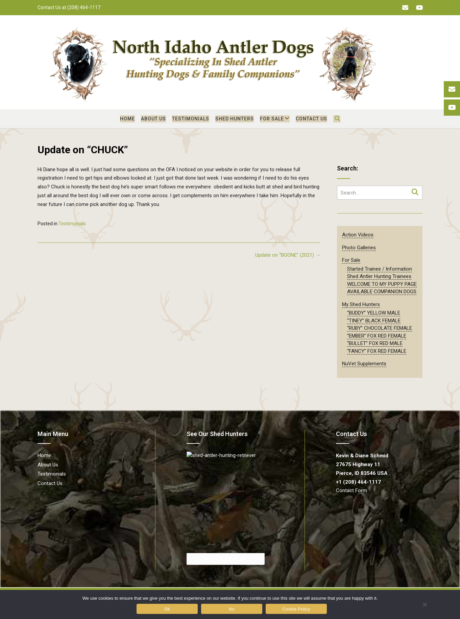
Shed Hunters (234, 118)
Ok (167, 609)
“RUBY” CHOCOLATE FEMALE (379, 328)
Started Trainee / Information (379, 269)
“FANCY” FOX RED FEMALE (376, 351)
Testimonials (190, 118)
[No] (424, 604)
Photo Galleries (359, 248)
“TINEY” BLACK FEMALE (374, 321)
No (232, 609)
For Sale (272, 118)
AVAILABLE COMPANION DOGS (381, 292)
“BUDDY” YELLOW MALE (373, 313)
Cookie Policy (296, 609)
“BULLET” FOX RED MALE (375, 343)
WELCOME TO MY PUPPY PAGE (382, 284)
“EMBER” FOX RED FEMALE (376, 336)
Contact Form (351, 490)
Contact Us (311, 118)
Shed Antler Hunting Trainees (379, 276)
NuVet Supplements (364, 364)
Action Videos (357, 235)
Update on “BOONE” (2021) (287, 255)
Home (127, 118)
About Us (153, 118)
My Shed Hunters (361, 304)
